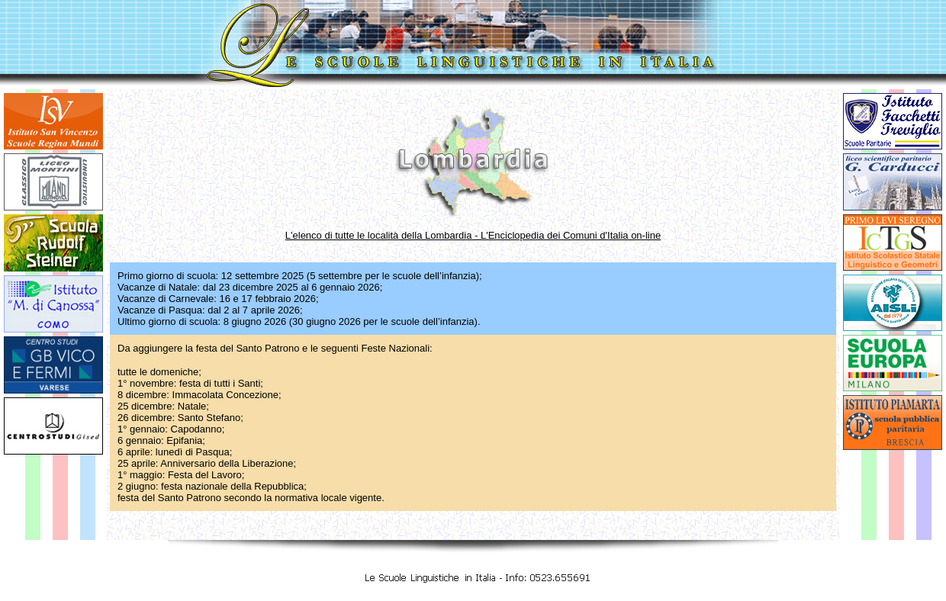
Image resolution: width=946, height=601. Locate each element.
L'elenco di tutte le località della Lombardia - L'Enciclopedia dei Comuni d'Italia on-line (473, 235)
